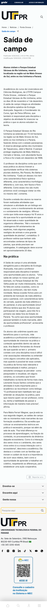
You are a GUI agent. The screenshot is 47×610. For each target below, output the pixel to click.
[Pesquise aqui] (20, 510)
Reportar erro (35, 477)
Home (4, 27)
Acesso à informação (36, 2)
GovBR (4, 2)
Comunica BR (18, 2)
